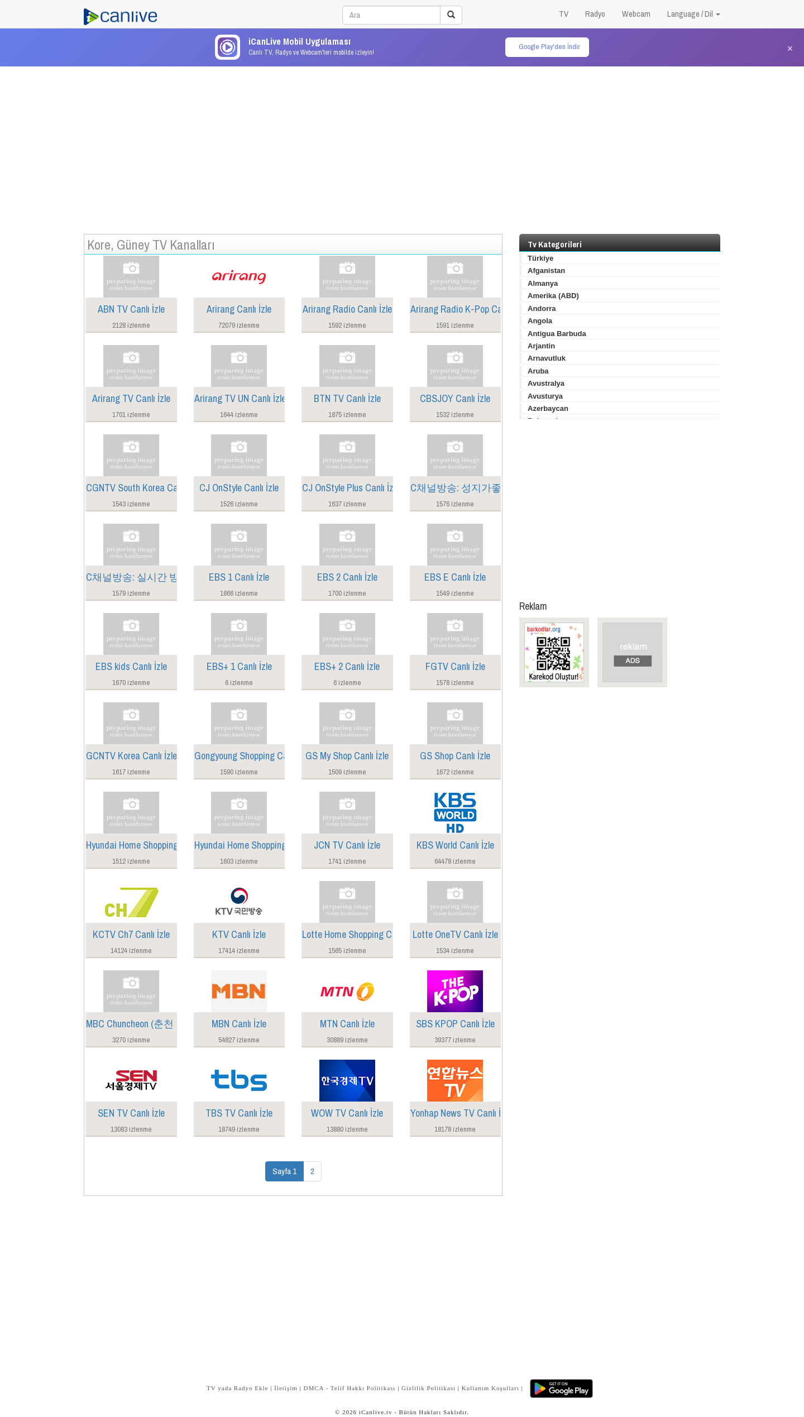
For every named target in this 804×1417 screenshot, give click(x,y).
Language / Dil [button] (693, 14)
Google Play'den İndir (549, 46)
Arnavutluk (547, 358)
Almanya (543, 283)
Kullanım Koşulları (490, 1388)
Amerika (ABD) (553, 295)
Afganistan (546, 270)
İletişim (286, 1388)
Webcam (636, 14)
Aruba (538, 371)
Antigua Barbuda (557, 333)
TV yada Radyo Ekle (237, 1388)
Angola (540, 321)
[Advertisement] (402, 144)
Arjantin (541, 346)
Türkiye (540, 258)
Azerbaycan (548, 408)
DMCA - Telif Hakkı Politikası (349, 1388)
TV (563, 14)
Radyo (595, 14)
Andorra (542, 308)
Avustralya (546, 383)
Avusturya (545, 396)
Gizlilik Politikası (428, 1388)
